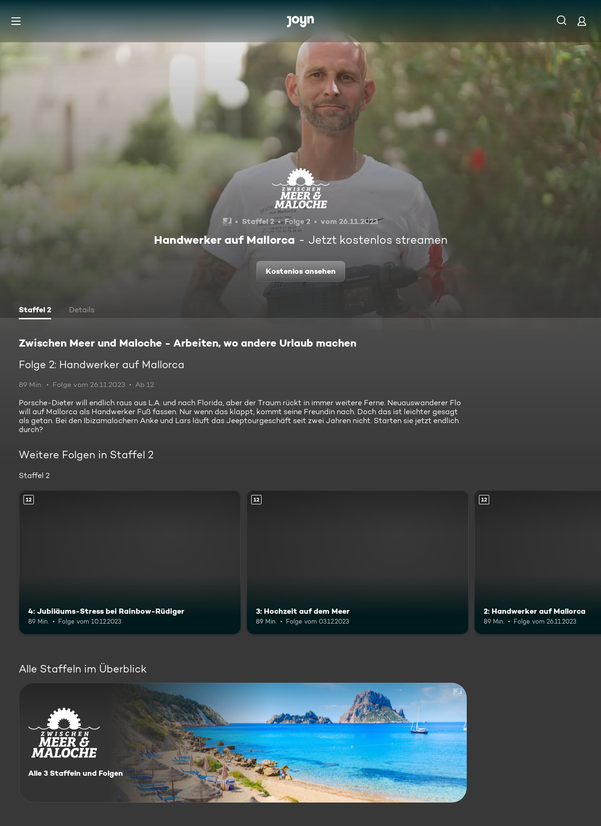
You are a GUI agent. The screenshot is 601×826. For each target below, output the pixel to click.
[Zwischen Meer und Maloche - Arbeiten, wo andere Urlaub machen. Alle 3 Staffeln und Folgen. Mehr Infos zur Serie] (243, 743)
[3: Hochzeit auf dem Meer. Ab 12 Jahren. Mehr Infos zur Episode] (358, 562)
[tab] (35, 310)
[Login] (581, 21)
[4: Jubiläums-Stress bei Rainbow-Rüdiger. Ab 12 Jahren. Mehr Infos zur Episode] (130, 562)
